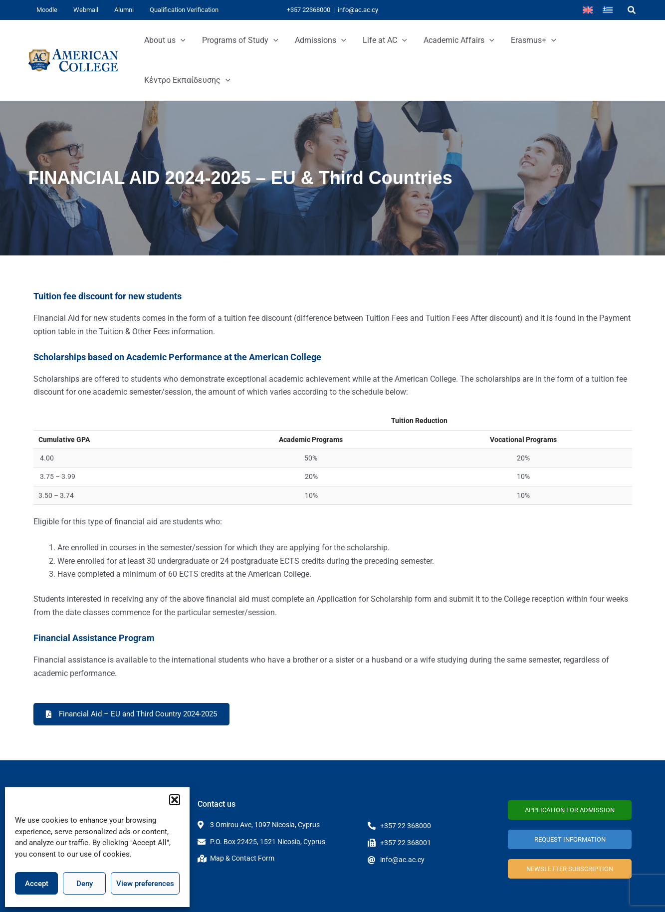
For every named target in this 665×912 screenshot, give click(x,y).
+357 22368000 (308, 9)
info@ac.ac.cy (358, 9)
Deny (84, 883)
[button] (175, 800)
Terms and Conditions (593, 896)
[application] (194, 40)
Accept (36, 883)
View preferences (145, 883)
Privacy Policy (527, 896)
